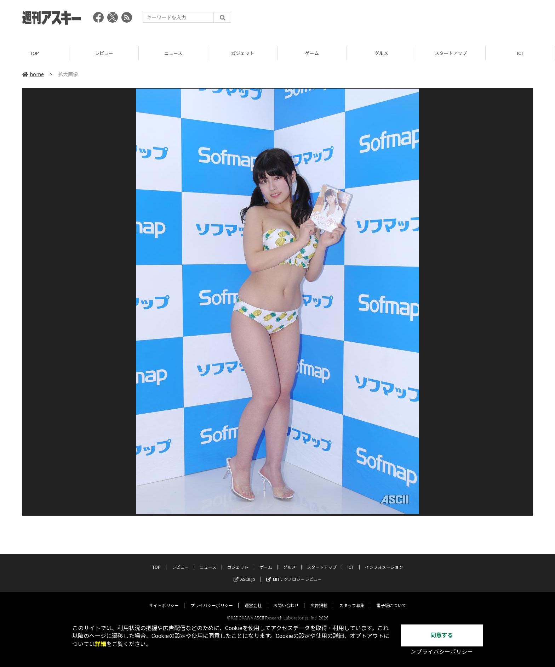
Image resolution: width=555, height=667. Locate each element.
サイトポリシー (164, 599)
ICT (520, 53)
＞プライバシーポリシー (442, 652)
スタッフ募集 (352, 599)
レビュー (104, 53)
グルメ (381, 53)
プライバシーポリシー (211, 599)
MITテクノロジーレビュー (294, 573)
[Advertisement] (404, 19)
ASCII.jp (244, 573)
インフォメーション (384, 560)
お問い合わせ (286, 599)
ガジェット (242, 53)
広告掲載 (318, 599)
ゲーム (312, 53)
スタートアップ (451, 53)
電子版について (391, 599)
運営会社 (253, 599)
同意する (441, 635)
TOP (34, 53)
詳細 (100, 644)
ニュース (173, 53)
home (33, 74)
